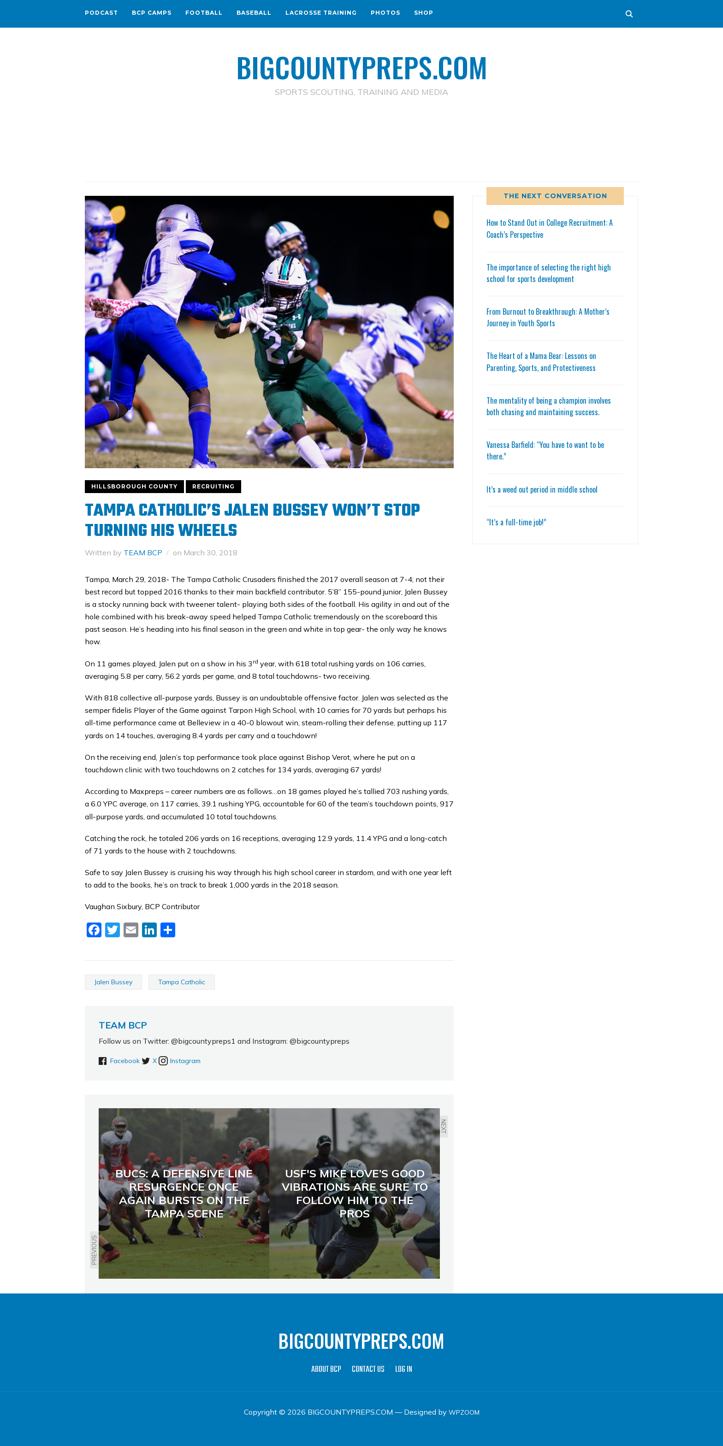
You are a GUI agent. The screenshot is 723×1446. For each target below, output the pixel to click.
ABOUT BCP (326, 1369)
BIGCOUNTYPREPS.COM (361, 64)
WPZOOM (464, 1412)
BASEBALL (254, 12)
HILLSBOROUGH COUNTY (134, 486)
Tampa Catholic (181, 981)
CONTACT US (368, 1369)
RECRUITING (213, 486)
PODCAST (101, 12)
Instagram (205, 1060)
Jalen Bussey (113, 981)
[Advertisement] (361, 138)
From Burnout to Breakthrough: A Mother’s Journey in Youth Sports (552, 317)
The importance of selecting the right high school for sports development (553, 272)
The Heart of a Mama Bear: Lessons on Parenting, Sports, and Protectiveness (545, 361)
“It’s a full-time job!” (518, 522)
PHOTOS (385, 12)
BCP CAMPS (152, 12)
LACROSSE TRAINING (321, 12)
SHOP (423, 12)
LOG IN (403, 1369)
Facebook (126, 1060)
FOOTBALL (204, 12)
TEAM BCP (143, 552)
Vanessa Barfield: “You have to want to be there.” (550, 450)
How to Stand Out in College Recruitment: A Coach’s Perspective (554, 228)
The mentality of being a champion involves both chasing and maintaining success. (553, 405)
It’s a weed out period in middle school (545, 488)
